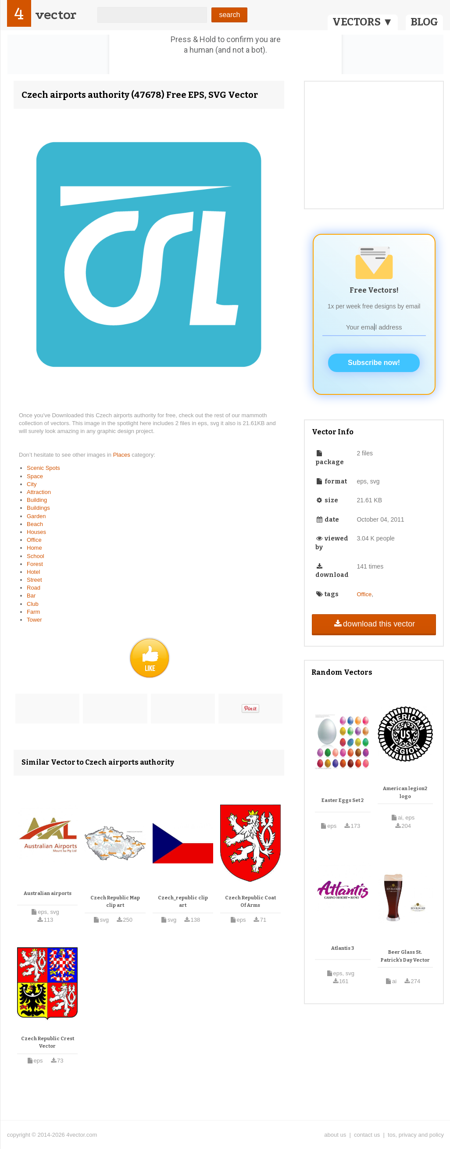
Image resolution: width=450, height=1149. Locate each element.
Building (37, 500)
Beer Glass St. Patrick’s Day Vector (405, 956)
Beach (35, 524)
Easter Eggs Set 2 (342, 800)
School (35, 556)
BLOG (424, 22)
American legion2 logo (405, 792)
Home (34, 547)
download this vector (374, 623)
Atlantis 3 (342, 948)
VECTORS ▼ (362, 22)
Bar (31, 595)
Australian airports (47, 893)
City (31, 484)
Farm (33, 612)
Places (122, 454)
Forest (35, 564)
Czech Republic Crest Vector (47, 1042)
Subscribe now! (374, 362)
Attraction (39, 492)
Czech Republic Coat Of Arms (250, 902)
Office (34, 540)
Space (35, 476)
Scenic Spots (43, 468)
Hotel (33, 572)
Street (34, 579)
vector (55, 14)
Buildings (38, 508)
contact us (367, 1134)
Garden (36, 516)
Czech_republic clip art (183, 902)
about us (335, 1134)
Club (33, 604)
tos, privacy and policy (416, 1134)
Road (33, 587)
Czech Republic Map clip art (115, 902)
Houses (36, 532)
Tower (34, 619)
